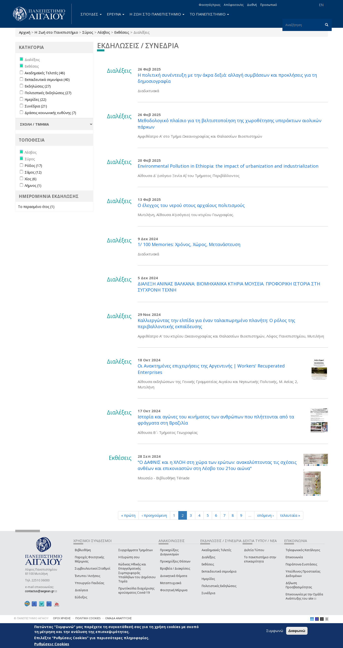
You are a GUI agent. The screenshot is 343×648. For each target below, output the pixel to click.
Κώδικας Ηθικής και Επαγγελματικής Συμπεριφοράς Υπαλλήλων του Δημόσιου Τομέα (137, 572)
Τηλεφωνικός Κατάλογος (303, 550)
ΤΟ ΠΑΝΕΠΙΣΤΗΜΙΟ (209, 14)
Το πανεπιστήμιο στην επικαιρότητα (260, 559)
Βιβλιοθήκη (83, 550)
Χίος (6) (30, 179)
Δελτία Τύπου (254, 550)
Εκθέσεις (121, 32)
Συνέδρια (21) (36, 106)
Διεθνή (252, 5)
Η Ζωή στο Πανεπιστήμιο (56, 32)
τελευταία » (290, 515)
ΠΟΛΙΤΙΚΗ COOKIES (87, 618)
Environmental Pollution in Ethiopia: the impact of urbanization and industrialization (228, 166)
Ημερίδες (208, 579)
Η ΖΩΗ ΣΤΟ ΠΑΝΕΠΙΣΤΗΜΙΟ (157, 14)
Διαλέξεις (208, 557)
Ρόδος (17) (33, 165)
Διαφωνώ (296, 631)
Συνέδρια (208, 593)
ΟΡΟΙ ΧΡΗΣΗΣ (62, 618)
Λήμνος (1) (33, 185)
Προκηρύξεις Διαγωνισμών (169, 552)
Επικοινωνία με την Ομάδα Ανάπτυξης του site (304, 596)
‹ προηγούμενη (154, 515)
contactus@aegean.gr (41, 591)
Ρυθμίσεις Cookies (51, 643)
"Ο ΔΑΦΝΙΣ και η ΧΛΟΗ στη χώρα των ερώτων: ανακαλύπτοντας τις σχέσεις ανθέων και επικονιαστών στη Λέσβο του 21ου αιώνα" (217, 465)
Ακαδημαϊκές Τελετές (216, 550)
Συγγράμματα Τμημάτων (135, 550)
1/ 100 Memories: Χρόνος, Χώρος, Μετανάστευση (189, 244)
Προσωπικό (268, 5)
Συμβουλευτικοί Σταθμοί (92, 568)
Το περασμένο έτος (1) (36, 206)
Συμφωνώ (274, 630)
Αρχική (24, 32)
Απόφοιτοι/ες (234, 5)
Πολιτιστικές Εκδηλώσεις (219, 586)
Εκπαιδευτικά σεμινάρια (219, 571)
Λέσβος (104, 32)
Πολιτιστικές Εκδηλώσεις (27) (48, 92)
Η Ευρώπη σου (129, 557)
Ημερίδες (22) (35, 99)
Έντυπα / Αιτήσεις (87, 576)
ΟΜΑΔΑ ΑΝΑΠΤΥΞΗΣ (118, 618)
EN (321, 4)
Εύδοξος (81, 597)
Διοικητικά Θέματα (173, 576)
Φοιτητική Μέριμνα (173, 590)
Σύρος (87, 32)
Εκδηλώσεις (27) (38, 86)
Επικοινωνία (294, 557)
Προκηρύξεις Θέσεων (175, 561)
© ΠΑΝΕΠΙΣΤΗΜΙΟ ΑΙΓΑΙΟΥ (31, 618)
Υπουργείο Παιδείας (89, 583)
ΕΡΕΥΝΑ (115, 14)
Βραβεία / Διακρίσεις (175, 568)
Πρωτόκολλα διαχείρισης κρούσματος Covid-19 (136, 590)
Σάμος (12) (33, 172)
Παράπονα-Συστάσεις (301, 564)
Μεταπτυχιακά (170, 583)
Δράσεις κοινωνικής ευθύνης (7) (50, 112)
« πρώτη (128, 515)
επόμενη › (265, 515)
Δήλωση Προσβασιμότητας (299, 585)
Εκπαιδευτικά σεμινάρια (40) (47, 79)
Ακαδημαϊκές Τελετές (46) (45, 73)
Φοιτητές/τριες (209, 5)
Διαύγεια (81, 590)
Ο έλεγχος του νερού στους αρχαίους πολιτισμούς (191, 205)
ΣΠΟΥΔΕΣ (91, 14)
